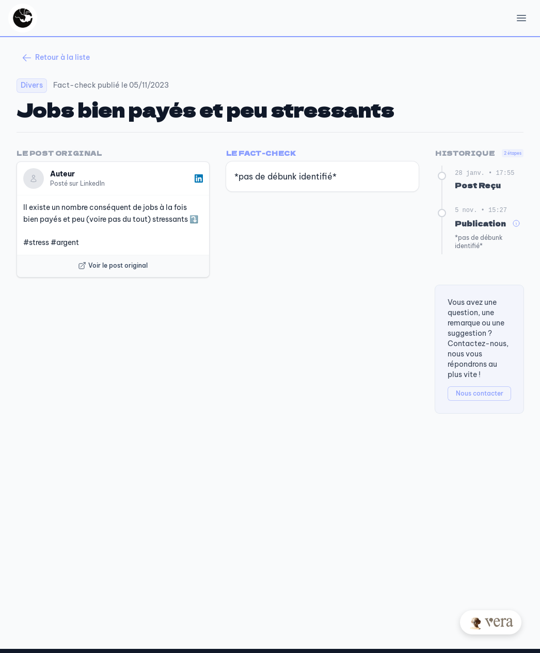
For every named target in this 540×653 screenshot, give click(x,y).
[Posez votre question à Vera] (490, 622)
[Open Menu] (521, 18)
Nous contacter (479, 393)
